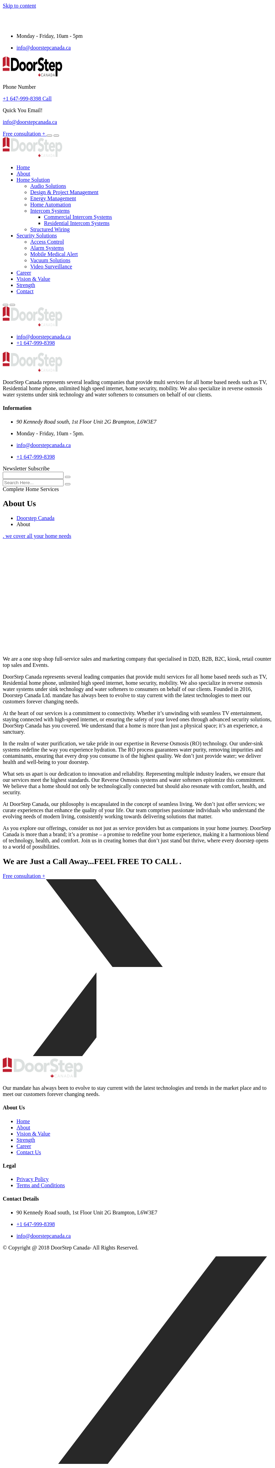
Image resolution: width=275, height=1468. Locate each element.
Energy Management (53, 198)
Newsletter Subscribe (26, 468)
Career (23, 273)
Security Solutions (36, 235)
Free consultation (25, 134)
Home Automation (50, 205)
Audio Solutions (48, 186)
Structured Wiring (50, 229)
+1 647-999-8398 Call (27, 99)
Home (23, 167)
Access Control (47, 242)
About (23, 174)
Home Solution (33, 180)
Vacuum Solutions (50, 260)
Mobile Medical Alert (54, 254)
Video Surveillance (51, 266)
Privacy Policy (32, 1179)
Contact (25, 291)
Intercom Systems (50, 211)
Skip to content (19, 6)
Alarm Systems (47, 248)
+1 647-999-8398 (35, 343)
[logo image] (32, 325)
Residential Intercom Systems (77, 223)
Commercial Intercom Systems (78, 217)
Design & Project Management (64, 192)
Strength (25, 285)
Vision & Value (33, 279)
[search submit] (67, 484)
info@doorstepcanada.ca (43, 48)
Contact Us (28, 1152)
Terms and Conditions (40, 1185)
